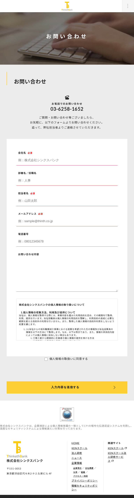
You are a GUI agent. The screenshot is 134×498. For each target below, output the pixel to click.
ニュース (77, 457)
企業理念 (77, 468)
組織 (83, 472)
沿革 (75, 472)
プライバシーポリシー (85, 480)
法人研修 (77, 453)
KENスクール (79, 448)
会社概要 (89, 468)
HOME (76, 443)
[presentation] (33, 371)
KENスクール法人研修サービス (117, 457)
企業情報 (77, 462)
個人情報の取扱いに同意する (68, 358)
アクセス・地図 (80, 476)
